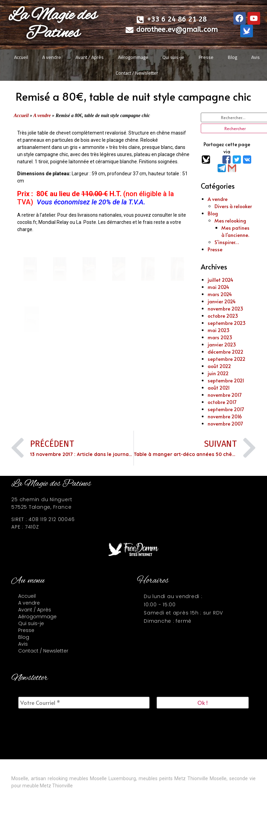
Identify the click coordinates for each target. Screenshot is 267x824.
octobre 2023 (223, 316)
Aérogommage (133, 57)
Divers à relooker (233, 206)
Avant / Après (90, 57)
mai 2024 (218, 287)
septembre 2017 (226, 409)
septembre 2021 (226, 380)
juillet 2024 (220, 280)
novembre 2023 (225, 308)
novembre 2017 (225, 395)
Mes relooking (230, 220)
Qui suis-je (173, 57)
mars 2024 (220, 294)
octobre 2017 (222, 402)
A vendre (51, 57)
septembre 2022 (226, 359)
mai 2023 (219, 330)
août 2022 (219, 366)
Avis (255, 57)
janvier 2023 (222, 344)
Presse (206, 57)
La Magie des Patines (52, 24)
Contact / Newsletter (137, 72)
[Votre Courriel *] (84, 703)
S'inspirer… (226, 242)
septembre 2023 (227, 323)
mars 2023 (220, 337)
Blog (232, 57)
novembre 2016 (225, 416)
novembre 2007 (225, 423)
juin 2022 (218, 373)
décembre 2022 (225, 351)
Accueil (21, 57)
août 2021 (219, 387)
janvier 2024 (222, 301)
